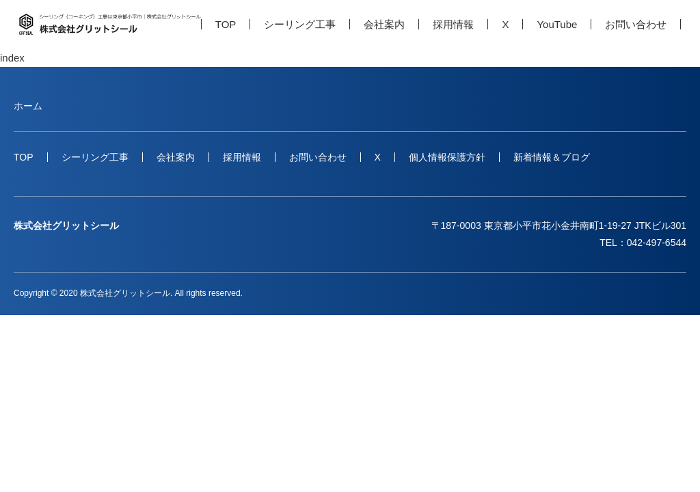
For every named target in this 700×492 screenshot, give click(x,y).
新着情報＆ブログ (551, 157)
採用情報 (453, 24)
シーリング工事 (300, 24)
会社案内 (384, 24)
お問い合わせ (636, 24)
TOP (226, 24)
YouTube (557, 24)
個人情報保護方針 (447, 157)
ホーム (28, 105)
